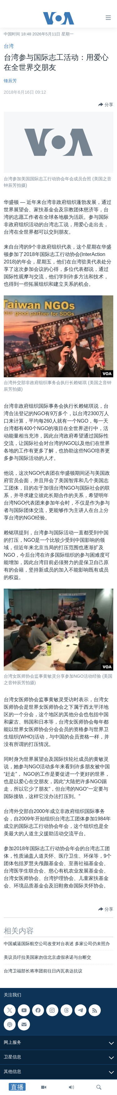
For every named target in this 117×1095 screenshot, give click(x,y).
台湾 (9, 46)
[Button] (105, 104)
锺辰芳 (10, 80)
